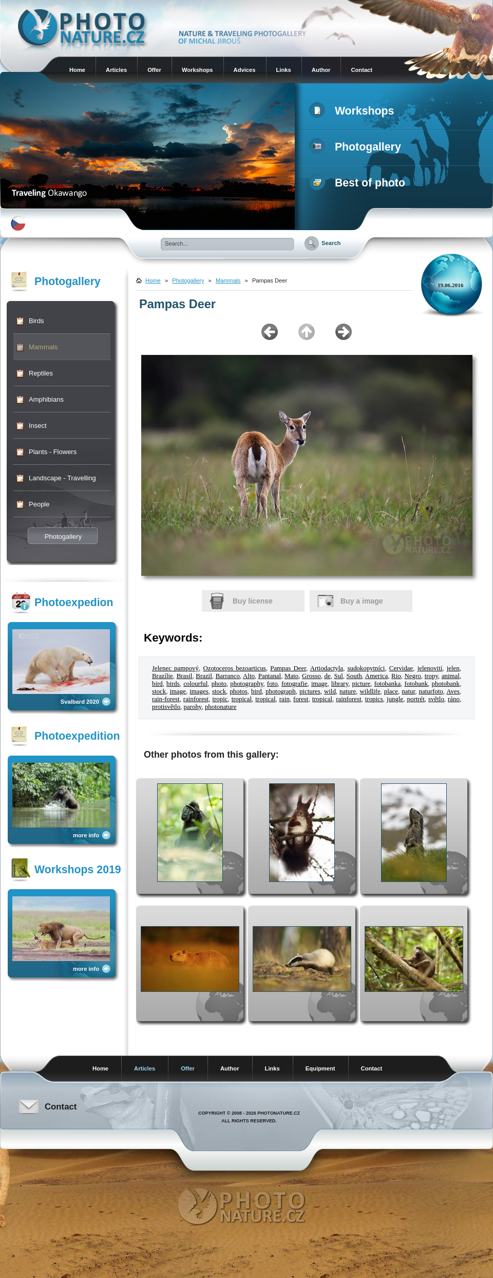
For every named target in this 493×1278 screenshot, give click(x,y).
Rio (396, 676)
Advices (245, 70)
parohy (193, 706)
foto (272, 683)
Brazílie (162, 676)
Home (77, 70)
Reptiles (41, 373)
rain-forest (166, 699)
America (376, 676)
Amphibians (46, 399)
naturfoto (431, 691)
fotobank (416, 683)
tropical (242, 699)
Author (321, 70)
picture (361, 683)
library (339, 683)
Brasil (185, 676)
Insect (38, 425)
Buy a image (361, 601)
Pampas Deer (288, 668)
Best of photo (359, 183)
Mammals (43, 347)
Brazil (204, 676)
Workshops (197, 70)
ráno (454, 699)
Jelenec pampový (175, 668)
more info (86, 835)
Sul (338, 676)
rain (284, 699)
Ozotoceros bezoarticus (234, 668)
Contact (361, 70)
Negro (413, 676)
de (327, 676)
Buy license (253, 601)
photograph (281, 691)
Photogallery (357, 147)
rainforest (195, 699)
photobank (446, 683)
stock (159, 691)
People (39, 504)
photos (238, 691)
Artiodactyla (326, 668)
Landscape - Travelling (62, 478)
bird (157, 683)
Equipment (320, 1068)
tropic (219, 699)
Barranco (228, 676)
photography (246, 683)
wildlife (370, 691)
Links (283, 70)
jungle (395, 699)
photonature (221, 706)
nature (347, 691)
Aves (453, 691)
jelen (453, 668)
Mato (291, 676)
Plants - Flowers (53, 452)
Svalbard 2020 (80, 702)
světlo (436, 699)
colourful (195, 683)
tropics (374, 699)
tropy (431, 676)
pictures (309, 691)
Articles (116, 70)
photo (219, 683)
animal (451, 676)
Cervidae (401, 668)
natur (408, 691)
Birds (36, 321)
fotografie (294, 683)
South (354, 676)
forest (300, 699)
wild (330, 691)
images (198, 691)
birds (173, 683)
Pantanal (269, 676)
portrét (416, 699)
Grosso (311, 676)
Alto (249, 676)
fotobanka (387, 683)
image (319, 683)
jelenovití (430, 668)
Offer (154, 70)
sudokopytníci (366, 668)
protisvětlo (166, 706)
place (391, 691)
